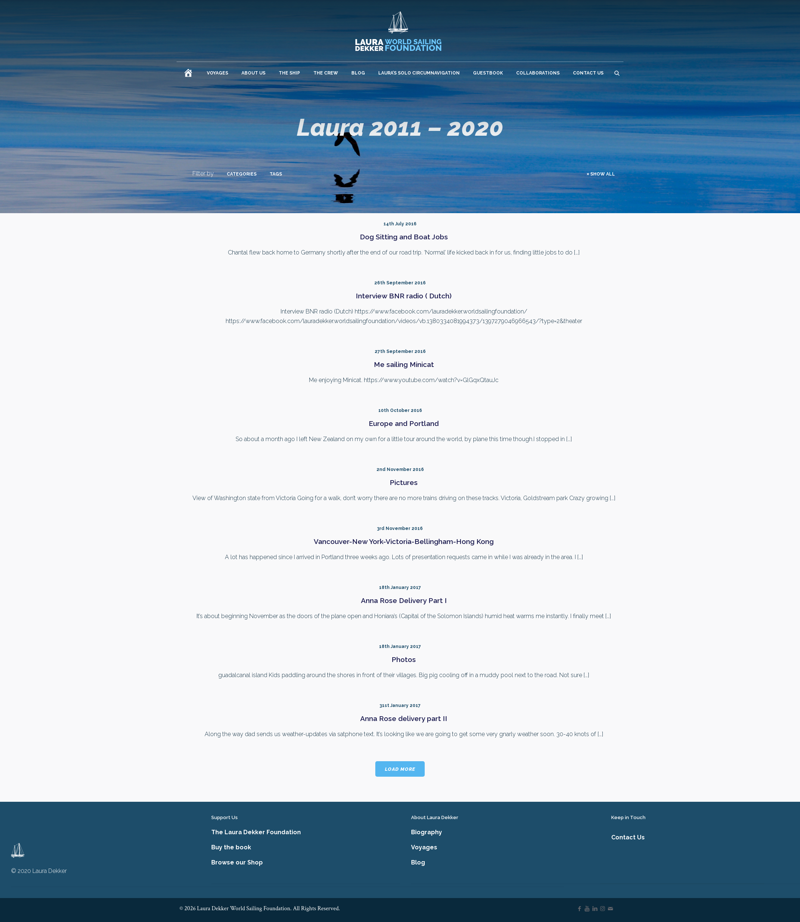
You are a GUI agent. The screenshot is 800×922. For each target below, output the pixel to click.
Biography (426, 832)
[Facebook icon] (579, 908)
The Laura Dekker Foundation (256, 832)
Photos (404, 659)
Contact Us (628, 837)
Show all (600, 174)
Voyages (424, 847)
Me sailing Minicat (404, 364)
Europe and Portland (404, 423)
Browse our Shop (237, 862)
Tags (275, 174)
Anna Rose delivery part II (403, 718)
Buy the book (231, 847)
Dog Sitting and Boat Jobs (404, 237)
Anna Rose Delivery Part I (404, 600)
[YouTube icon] (587, 908)
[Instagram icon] (602, 908)
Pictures (404, 482)
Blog (418, 862)
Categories (242, 174)
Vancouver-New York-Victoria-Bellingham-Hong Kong (404, 541)
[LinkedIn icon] (595, 908)
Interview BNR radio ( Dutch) (404, 296)
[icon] (610, 908)
